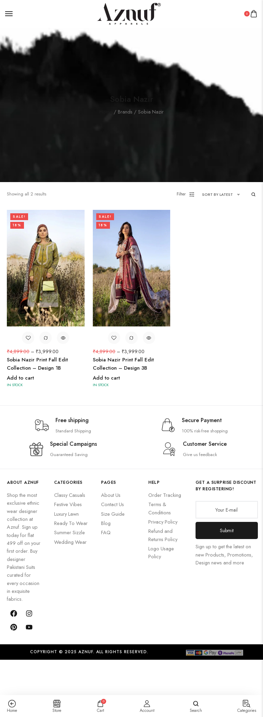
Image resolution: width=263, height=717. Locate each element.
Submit (227, 530)
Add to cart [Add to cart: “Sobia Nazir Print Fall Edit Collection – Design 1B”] (20, 377)
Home (105, 111)
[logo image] (128, 12)
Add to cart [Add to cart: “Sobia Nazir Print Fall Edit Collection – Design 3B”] (106, 377)
